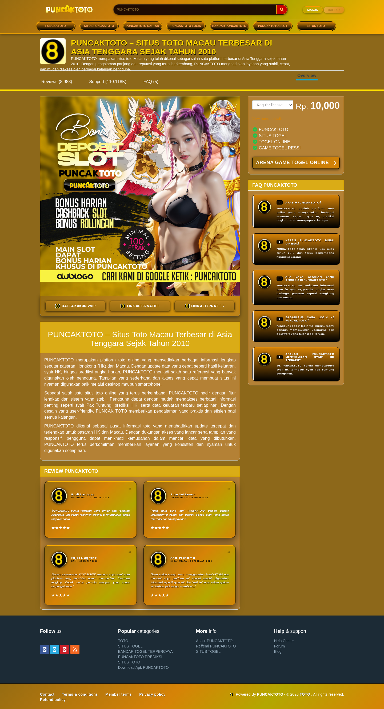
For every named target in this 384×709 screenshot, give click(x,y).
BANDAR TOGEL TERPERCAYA (145, 651)
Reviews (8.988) (56, 81)
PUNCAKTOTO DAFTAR (142, 25)
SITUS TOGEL (130, 646)
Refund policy (53, 700)
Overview (306, 75)
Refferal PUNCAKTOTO (216, 646)
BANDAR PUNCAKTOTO (229, 25)
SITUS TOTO (316, 25)
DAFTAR (334, 9)
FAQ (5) (150, 81)
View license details (267, 119)
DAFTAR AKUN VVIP (75, 306)
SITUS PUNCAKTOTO (99, 25)
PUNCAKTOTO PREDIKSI (140, 657)
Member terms (118, 694)
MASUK (312, 9)
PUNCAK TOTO (111, 411)
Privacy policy (152, 694)
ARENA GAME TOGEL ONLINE (296, 163)
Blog (278, 651)
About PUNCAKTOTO (214, 641)
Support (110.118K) (108, 81)
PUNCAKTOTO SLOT (272, 25)
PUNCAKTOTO (55, 25)
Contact (47, 694)
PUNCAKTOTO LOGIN (185, 25)
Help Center (284, 641)
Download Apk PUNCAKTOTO (143, 667)
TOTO (123, 641)
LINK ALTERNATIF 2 (205, 306)
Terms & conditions (80, 694)
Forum (279, 646)
